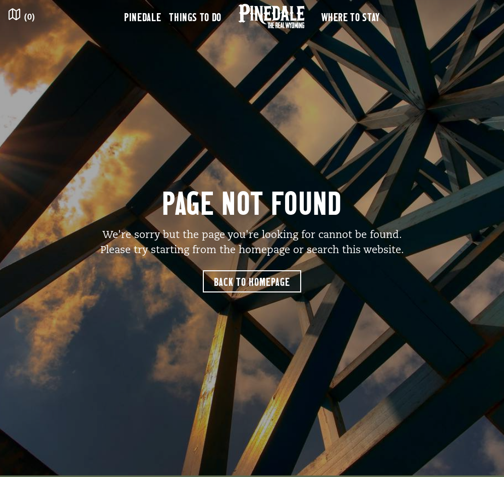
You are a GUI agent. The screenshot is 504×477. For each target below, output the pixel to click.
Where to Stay (350, 16)
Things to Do (195, 16)
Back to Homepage (252, 281)
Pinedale (142, 16)
